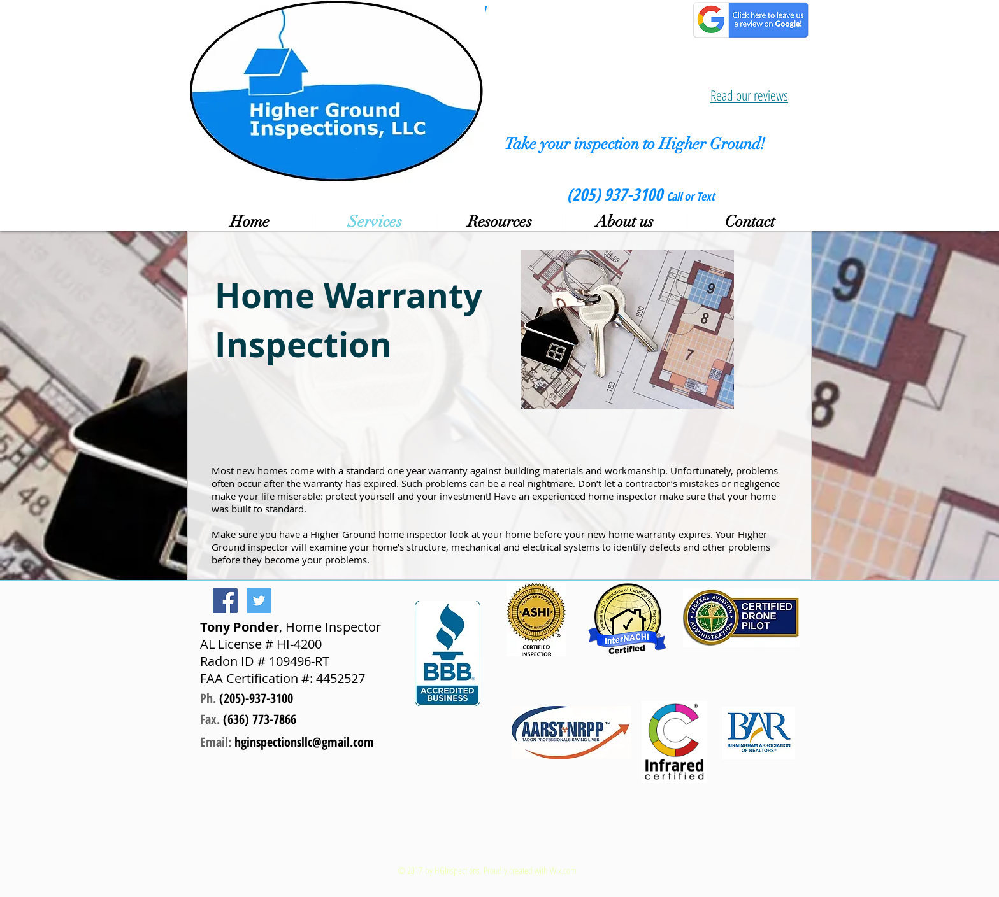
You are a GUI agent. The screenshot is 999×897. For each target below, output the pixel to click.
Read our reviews (749, 94)
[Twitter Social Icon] (259, 600)
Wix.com (563, 870)
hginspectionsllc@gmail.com (304, 742)
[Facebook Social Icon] (225, 600)
